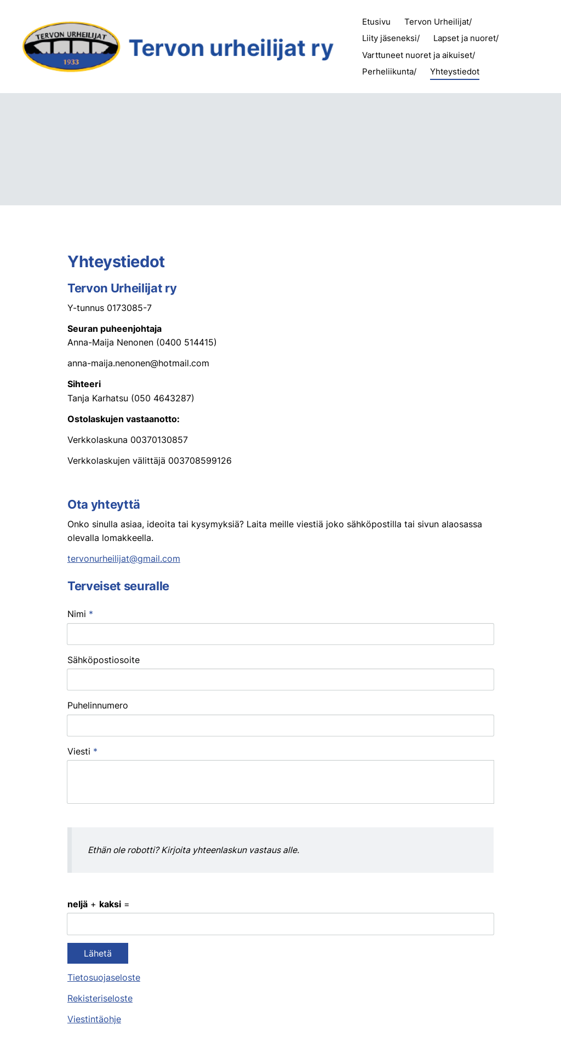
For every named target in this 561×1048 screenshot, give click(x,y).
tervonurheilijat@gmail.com (123, 559)
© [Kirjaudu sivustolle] (72, 1019)
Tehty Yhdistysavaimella (456, 1019)
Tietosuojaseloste (103, 897)
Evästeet (394, 1019)
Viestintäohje (94, 939)
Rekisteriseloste (100, 918)
